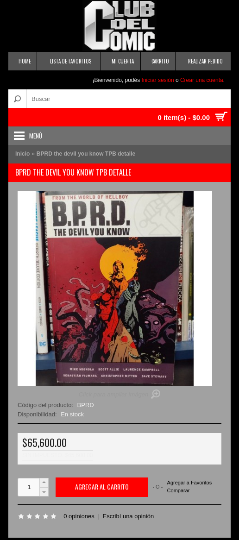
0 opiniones (78, 516)
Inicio (22, 154)
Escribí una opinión (128, 516)
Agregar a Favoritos (189, 482)
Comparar (178, 490)
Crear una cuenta (201, 80)
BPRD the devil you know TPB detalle (86, 154)
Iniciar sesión (158, 80)
